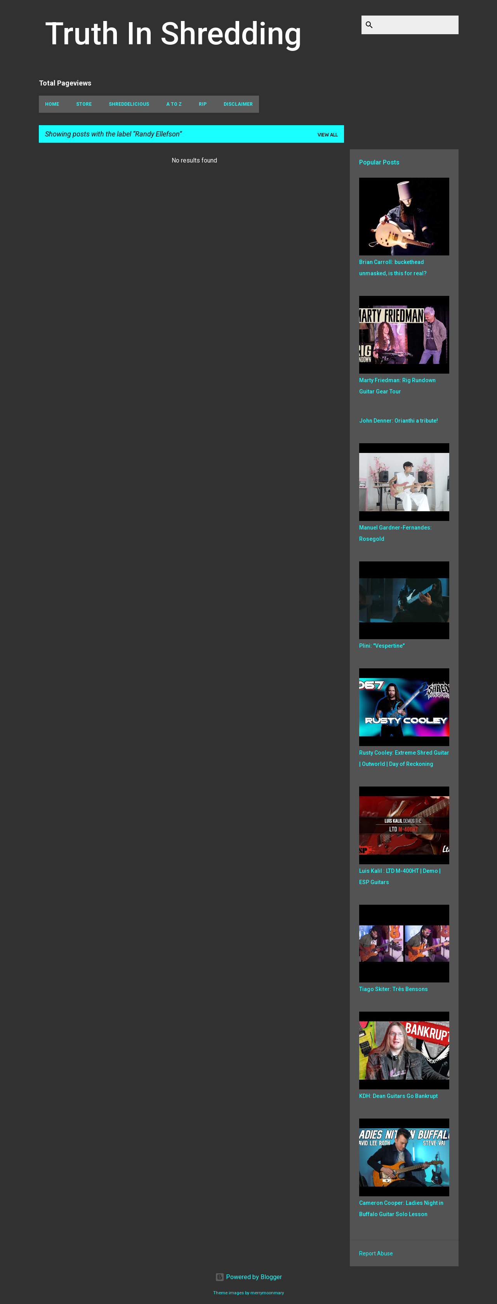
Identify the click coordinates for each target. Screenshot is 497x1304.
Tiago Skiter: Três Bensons (393, 989)
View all (328, 134)
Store (84, 104)
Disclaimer (238, 104)
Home (52, 104)
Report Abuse (376, 1253)
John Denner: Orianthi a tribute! (398, 421)
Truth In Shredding (173, 34)
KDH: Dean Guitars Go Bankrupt (398, 1096)
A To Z (174, 104)
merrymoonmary (267, 1292)
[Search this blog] (418, 25)
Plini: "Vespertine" (382, 646)
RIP (203, 104)
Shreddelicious (129, 104)
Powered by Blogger (248, 1277)
